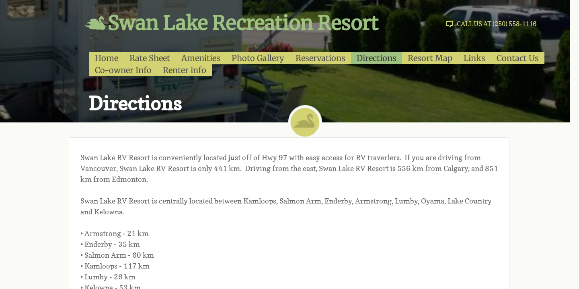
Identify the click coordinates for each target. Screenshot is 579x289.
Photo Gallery (258, 58)
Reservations (320, 58)
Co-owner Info (123, 70)
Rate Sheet (149, 58)
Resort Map (430, 58)
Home (106, 58)
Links (474, 58)
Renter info (184, 70)
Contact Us (518, 58)
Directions (376, 58)
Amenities (200, 58)
